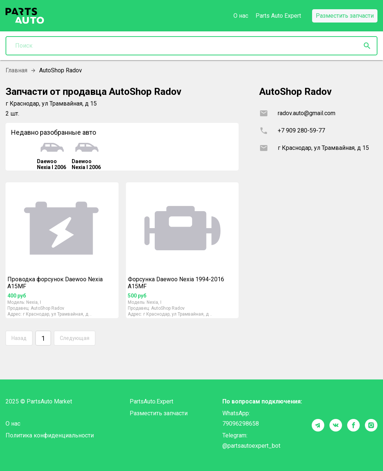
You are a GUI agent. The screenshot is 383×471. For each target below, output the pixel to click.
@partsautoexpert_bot (251, 445)
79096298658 (240, 423)
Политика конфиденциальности (50, 435)
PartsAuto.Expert (151, 401)
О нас (240, 15)
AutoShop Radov (47, 308)
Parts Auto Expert (278, 15)
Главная (16, 70)
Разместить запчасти (159, 413)
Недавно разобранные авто (53, 132)
